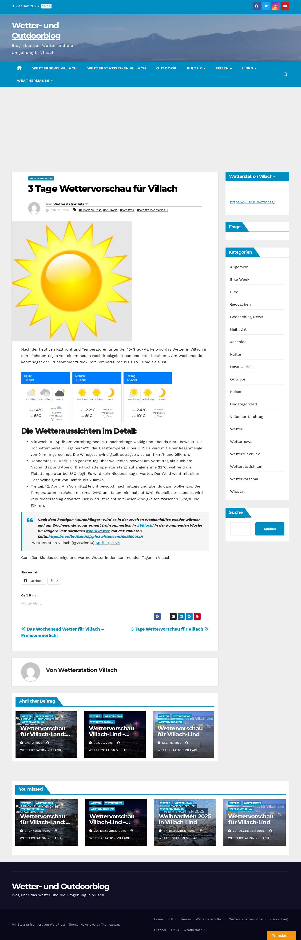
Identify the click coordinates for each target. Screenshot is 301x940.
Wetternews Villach (54, 68)
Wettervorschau (41, 178)
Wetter (27, 716)
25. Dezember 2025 (249, 830)
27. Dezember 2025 (179, 830)
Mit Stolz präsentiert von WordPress (39, 924)
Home (158, 919)
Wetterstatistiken (246, 466)
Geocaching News (246, 317)
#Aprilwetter (98, 531)
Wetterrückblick (245, 454)
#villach (110, 210)
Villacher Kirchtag (246, 416)
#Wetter (127, 210)
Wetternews (44, 716)
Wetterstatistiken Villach (116, 68)
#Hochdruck (90, 210)
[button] (285, 74)
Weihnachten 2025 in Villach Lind (185, 819)
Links (248, 68)
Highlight (238, 329)
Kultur (195, 68)
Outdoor (166, 68)
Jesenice (238, 342)
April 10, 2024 (107, 542)
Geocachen (240, 304)
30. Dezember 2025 (110, 830)
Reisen (222, 68)
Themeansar (110, 924)
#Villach (144, 525)
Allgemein (239, 267)
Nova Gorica (241, 366)
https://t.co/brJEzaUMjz (70, 536)
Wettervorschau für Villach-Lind (180, 731)
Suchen (270, 529)
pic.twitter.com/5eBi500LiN (117, 536)
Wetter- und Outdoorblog (60, 886)
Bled (234, 292)
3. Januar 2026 (38, 830)
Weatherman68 (34, 81)
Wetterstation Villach (70, 204)
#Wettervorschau (152, 210)
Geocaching (279, 919)
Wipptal (237, 491)
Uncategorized (243, 404)
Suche (236, 512)
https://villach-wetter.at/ (252, 202)
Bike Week (240, 279)
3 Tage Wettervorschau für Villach (102, 188)
